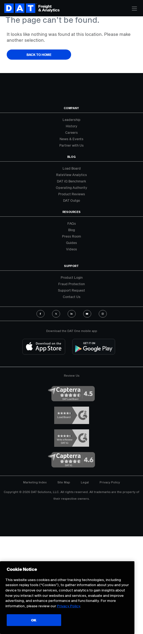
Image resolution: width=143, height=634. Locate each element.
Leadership (71, 119)
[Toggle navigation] (134, 8)
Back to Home (39, 54)
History (71, 126)
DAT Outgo (71, 200)
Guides (71, 243)
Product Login (72, 277)
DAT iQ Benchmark (71, 181)
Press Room (71, 236)
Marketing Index (35, 482)
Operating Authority (71, 187)
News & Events (71, 139)
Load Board (72, 168)
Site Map (63, 482)
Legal (85, 482)
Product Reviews (71, 194)
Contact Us (71, 297)
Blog (71, 230)
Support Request (71, 290)
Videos (71, 249)
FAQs (71, 223)
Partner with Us (71, 145)
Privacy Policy (110, 482)
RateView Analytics (71, 175)
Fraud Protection (71, 284)
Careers (71, 132)
